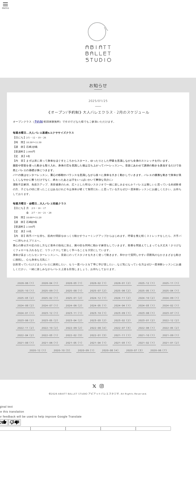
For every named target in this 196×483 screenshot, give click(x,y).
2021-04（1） (99, 342)
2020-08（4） (111, 350)
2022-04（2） (26, 335)
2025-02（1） (50, 298)
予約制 (38, 121)
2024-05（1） (99, 305)
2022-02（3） (74, 335)
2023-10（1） (99, 313)
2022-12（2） (171, 320)
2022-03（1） (50, 335)
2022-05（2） (171, 328)
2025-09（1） (50, 290)
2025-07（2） (99, 290)
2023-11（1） (74, 313)
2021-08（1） (26, 342)
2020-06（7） (159, 350)
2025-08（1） (74, 290)
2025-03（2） (26, 298)
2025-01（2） (74, 298)
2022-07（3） (123, 328)
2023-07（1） (171, 313)
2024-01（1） (26, 313)
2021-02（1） (147, 342)
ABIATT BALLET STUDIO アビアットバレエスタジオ (88, 393)
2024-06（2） (74, 305)
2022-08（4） (99, 328)
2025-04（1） (171, 290)
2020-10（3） (62, 350)
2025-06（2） (123, 290)
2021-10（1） (147, 335)
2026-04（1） (50, 283)
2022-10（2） (50, 328)
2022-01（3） (99, 335)
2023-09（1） (123, 313)
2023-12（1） (50, 313)
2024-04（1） (123, 305)
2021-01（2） (171, 342)
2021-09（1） (171, 335)
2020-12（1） (38, 350)
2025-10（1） (26, 290)
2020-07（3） (135, 350)
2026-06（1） (26, 283)
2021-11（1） (123, 335)
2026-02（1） (99, 283)
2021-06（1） (50, 342)
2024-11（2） (123, 298)
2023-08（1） (147, 313)
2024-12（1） (99, 298)
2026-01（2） (123, 283)
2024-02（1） (171, 305)
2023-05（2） (50, 320)
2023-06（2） (26, 320)
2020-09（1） (87, 350)
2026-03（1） (74, 283)
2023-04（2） (74, 320)
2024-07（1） (50, 305)
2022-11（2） (26, 328)
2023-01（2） (147, 320)
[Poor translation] (14, 422)
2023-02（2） (123, 320)
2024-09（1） (171, 298)
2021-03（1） (123, 342)
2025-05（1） (147, 290)
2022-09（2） (74, 328)
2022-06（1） (147, 328)
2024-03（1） (147, 305)
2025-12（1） (147, 283)
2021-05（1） (74, 342)
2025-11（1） (171, 283)
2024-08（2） (26, 305)
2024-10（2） (147, 298)
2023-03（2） (99, 320)
